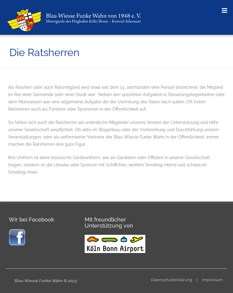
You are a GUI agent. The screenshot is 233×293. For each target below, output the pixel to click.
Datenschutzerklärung (171, 280)
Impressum (212, 280)
